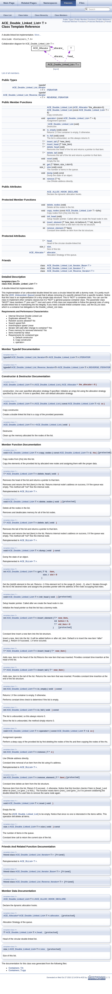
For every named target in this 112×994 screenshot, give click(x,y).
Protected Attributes (96, 22)
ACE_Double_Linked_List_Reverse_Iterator (24, 95)
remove (50, 179)
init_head (51, 217)
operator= (52, 119)
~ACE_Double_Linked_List (60, 124)
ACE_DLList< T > (28, 493)
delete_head (53, 147)
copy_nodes (53, 211)
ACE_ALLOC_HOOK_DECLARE (62, 192)
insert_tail (52, 142)
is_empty (51, 130)
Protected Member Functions (74, 22)
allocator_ (52, 253)
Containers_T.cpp (17, 977)
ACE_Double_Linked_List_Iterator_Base (35, 876)
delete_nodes (53, 205)
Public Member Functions (85, 19)
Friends (108, 22)
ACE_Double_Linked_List (59, 108)
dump (50, 173)
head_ (50, 241)
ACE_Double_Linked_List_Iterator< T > (66, 269)
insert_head (52, 145)
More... (38, 35)
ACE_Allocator (80, 108)
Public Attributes (103, 19)
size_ (49, 247)
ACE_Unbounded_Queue (21, 295)
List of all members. (11, 74)
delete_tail (52, 153)
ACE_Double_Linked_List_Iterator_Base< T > (69, 266)
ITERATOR (52, 90)
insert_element (54, 223)
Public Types (68, 19)
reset (49, 159)
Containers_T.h (16, 974)
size (49, 168)
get (48, 165)
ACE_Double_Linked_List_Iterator (29, 88)
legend (56, 69)
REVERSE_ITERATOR (57, 98)
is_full (50, 136)
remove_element (55, 228)
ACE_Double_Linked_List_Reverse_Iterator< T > (70, 271)
